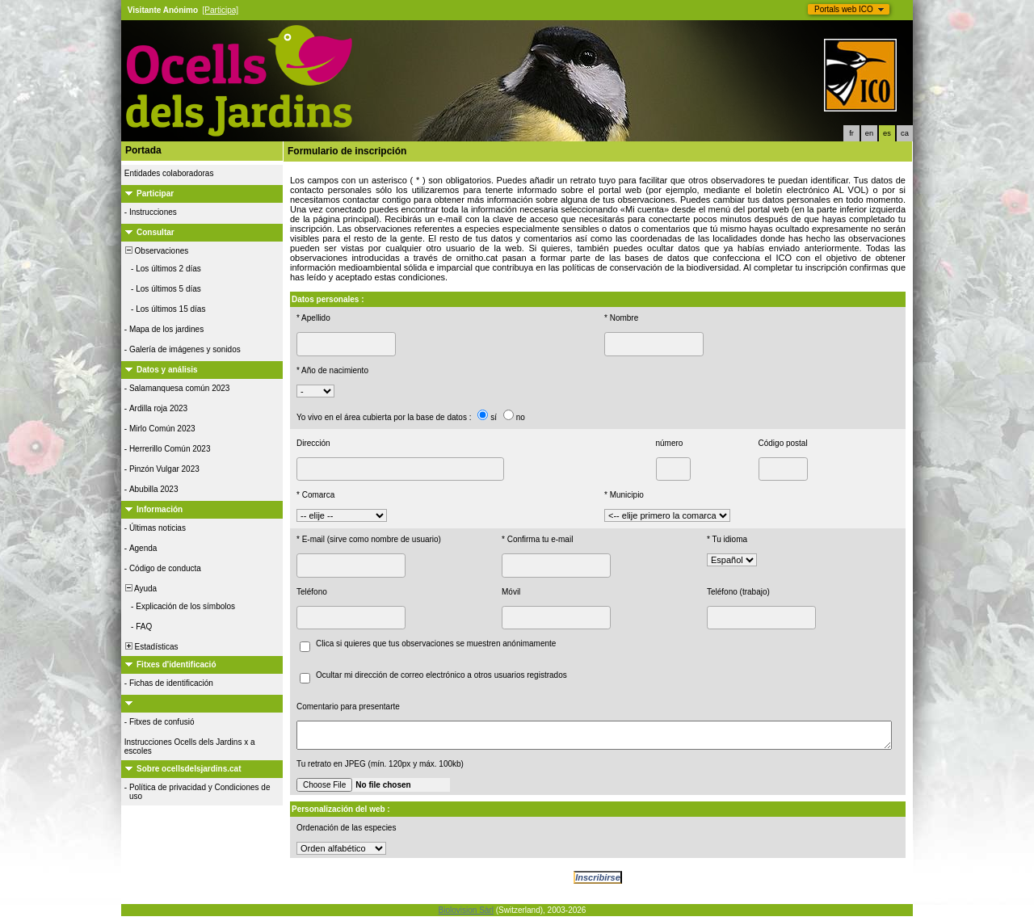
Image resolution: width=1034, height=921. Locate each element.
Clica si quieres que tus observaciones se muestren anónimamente (436, 643)
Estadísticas (150, 646)
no (520, 417)
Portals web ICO (843, 9)
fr (851, 133)
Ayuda (140, 588)
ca (905, 133)
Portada (143, 150)
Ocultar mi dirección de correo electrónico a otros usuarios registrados (441, 675)
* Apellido (313, 317)
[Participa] (220, 10)
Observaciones (155, 250)
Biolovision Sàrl (466, 914)
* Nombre (621, 317)
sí (493, 417)
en (869, 133)
